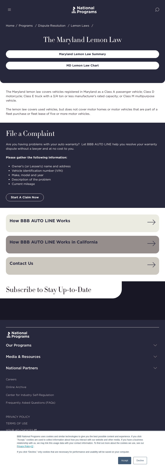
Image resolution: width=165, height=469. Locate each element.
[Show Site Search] (157, 10)
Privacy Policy (24, 446)
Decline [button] (140, 460)
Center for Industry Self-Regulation (30, 395)
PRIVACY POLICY (18, 417)
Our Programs (18, 345)
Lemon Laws (80, 25)
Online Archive (16, 387)
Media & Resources (23, 356)
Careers (11, 379)
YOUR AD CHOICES (19, 430)
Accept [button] (124, 460)
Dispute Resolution (51, 25)
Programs (26, 25)
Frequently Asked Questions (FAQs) (30, 402)
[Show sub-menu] (155, 345)
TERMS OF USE (17, 423)
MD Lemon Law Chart (82, 65)
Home (10, 25)
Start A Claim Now (25, 197)
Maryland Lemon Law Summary (82, 54)
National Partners (22, 368)
